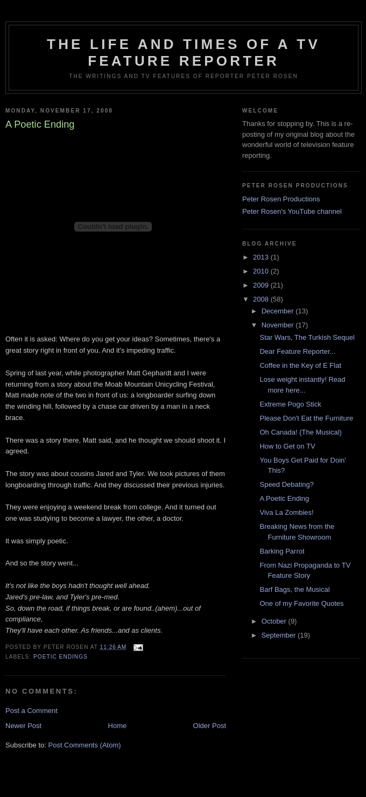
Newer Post (23, 726)
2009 (262, 285)
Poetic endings (60, 657)
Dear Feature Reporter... (297, 351)
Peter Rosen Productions (281, 199)
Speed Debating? (286, 484)
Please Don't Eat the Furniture (306, 418)
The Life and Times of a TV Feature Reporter (183, 52)
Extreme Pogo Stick (290, 404)
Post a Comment (31, 711)
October (275, 621)
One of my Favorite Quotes (301, 603)
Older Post (209, 726)
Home (117, 726)
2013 (262, 257)
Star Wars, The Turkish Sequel (306, 337)
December (279, 311)
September (280, 635)
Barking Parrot (281, 551)
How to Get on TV (287, 446)
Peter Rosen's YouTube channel (292, 211)
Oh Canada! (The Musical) (300, 432)
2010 (262, 271)
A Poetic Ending (284, 498)
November (279, 325)
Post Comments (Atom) (84, 745)
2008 (262, 299)
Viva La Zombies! (286, 512)
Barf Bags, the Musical (294, 589)
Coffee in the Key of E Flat (300, 365)
